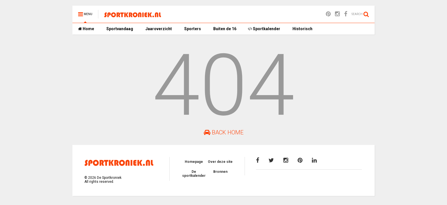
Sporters (192, 28)
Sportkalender (264, 28)
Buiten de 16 (224, 28)
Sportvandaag (119, 28)
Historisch (302, 28)
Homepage (194, 162)
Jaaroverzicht (158, 28)
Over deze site (220, 162)
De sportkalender (194, 174)
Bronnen (220, 172)
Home (86, 28)
